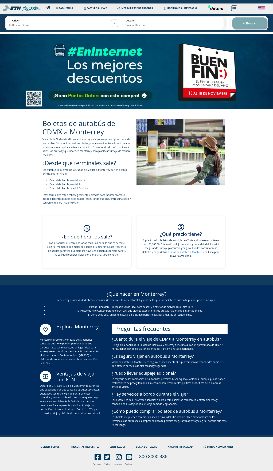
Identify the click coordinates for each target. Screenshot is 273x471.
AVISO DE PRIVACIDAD (180, 446)
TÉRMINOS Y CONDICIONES (218, 446)
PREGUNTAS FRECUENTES (85, 446)
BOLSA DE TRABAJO (147, 446)
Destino (130, 20)
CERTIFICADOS (118, 446)
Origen (16, 20)
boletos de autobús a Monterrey (185, 252)
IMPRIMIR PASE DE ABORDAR (135, 8)
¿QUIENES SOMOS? (50, 446)
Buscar (250, 23)
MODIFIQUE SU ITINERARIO (180, 8)
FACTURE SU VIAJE (95, 8)
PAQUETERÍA (64, 8)
